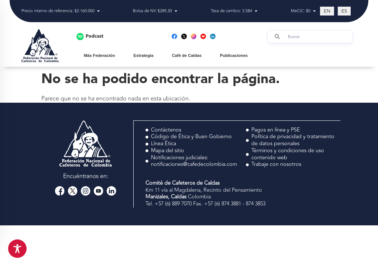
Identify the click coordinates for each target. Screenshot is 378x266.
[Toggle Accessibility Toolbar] (17, 249)
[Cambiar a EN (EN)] (327, 11)
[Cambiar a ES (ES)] (344, 11)
